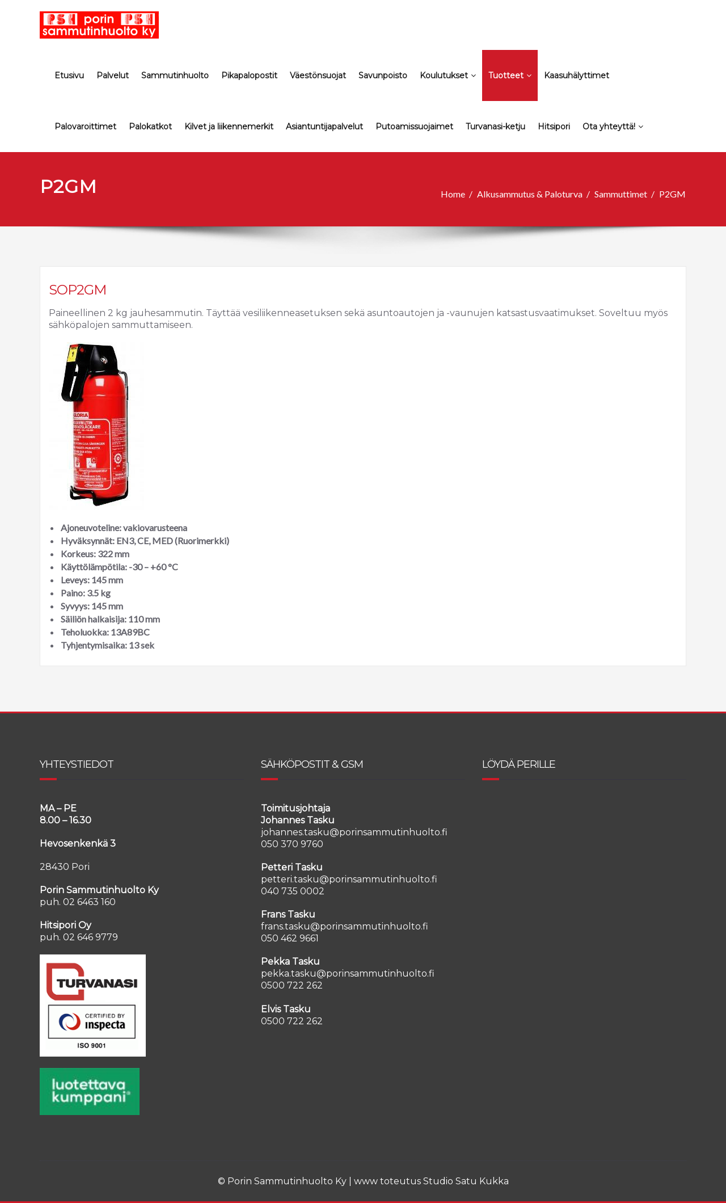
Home (453, 193)
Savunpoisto (382, 75)
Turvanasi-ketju (495, 126)
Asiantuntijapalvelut (324, 126)
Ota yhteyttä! (613, 126)
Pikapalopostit (249, 75)
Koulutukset (448, 75)
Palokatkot (150, 126)
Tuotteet (509, 75)
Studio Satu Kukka (466, 1181)
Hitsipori (554, 126)
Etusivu (69, 75)
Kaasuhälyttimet (576, 75)
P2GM (672, 193)
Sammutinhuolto (175, 75)
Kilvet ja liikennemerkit (228, 126)
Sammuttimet (620, 193)
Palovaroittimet (85, 126)
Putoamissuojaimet (414, 126)
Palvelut (112, 75)
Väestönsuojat (318, 75)
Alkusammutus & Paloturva (530, 193)
